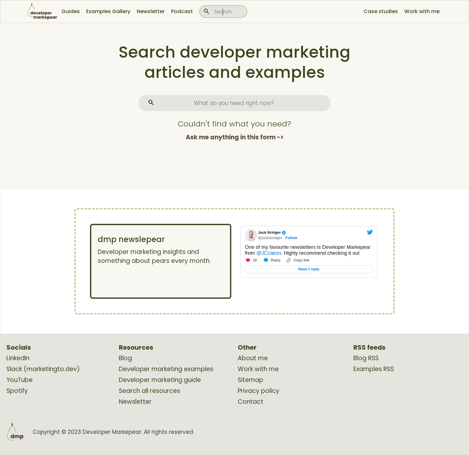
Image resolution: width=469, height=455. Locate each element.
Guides (71, 11)
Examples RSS (373, 369)
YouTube (19, 380)
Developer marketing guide (160, 380)
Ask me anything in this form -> (235, 137)
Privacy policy (258, 391)
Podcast (182, 11)
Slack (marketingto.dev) (43, 369)
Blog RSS (366, 358)
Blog (125, 358)
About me (253, 358)
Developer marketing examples (166, 369)
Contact (250, 402)
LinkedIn (17, 358)
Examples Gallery (108, 11)
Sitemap (250, 380)
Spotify (17, 391)
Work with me (422, 11)
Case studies (381, 11)
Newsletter (151, 11)
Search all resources (149, 391)
